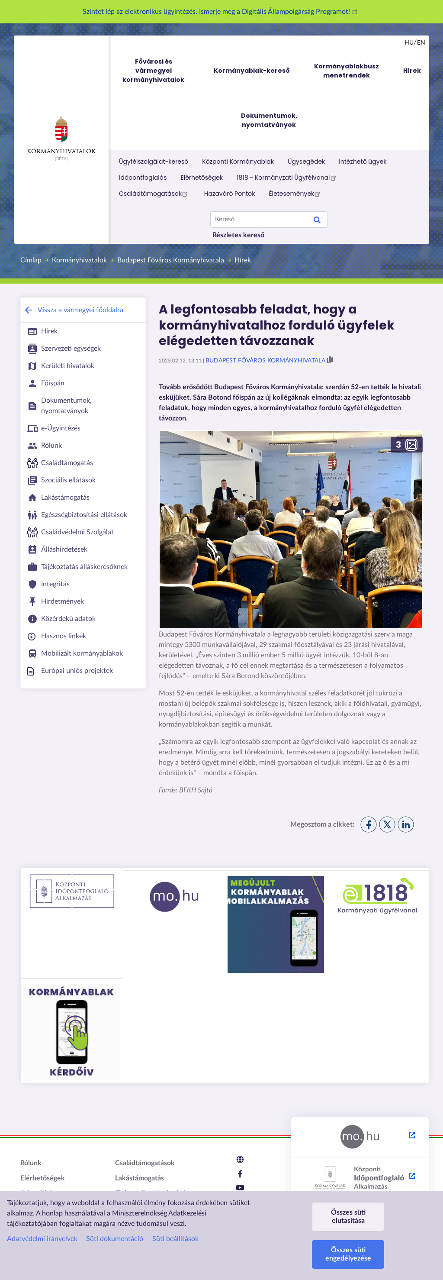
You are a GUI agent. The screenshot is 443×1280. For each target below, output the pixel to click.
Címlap (31, 260)
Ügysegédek (306, 161)
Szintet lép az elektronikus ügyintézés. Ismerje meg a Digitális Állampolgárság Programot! (221, 11)
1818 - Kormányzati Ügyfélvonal (287, 177)
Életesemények (296, 193)
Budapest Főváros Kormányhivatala (170, 260)
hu (409, 43)
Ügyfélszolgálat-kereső (153, 161)
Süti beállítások (175, 1238)
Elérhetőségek (202, 177)
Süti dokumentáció (114, 1238)
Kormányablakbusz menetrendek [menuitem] (346, 71)
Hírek (242, 260)
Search (317, 221)
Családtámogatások (154, 193)
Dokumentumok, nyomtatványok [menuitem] (269, 120)
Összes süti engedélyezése (348, 1254)
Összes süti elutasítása (348, 1216)
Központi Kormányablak (238, 161)
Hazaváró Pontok (229, 193)
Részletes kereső (238, 235)
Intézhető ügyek (362, 161)
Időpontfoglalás (143, 177)
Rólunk (31, 1163)
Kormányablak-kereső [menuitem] (252, 70)
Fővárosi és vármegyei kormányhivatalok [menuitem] (161, 71)
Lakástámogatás (139, 1178)
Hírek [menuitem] (412, 70)
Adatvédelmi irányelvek (42, 1238)
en (421, 43)
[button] (330, 360)
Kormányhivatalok (61, 135)
